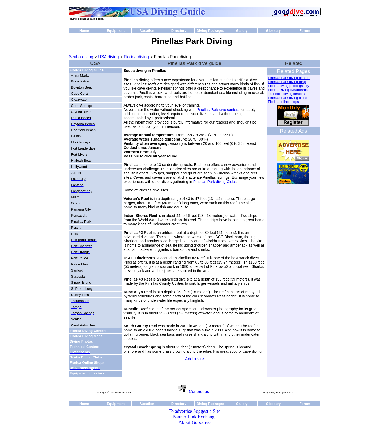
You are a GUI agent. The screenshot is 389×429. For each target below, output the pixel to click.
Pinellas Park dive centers (217, 109)
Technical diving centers (286, 94)
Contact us (193, 391)
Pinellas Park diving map (287, 82)
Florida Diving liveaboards (288, 90)
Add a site (194, 359)
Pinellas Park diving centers (289, 78)
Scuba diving (81, 57)
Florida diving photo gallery (288, 86)
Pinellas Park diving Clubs (214, 182)
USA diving (108, 57)
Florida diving (136, 57)
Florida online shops (283, 102)
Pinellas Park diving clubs (287, 98)
